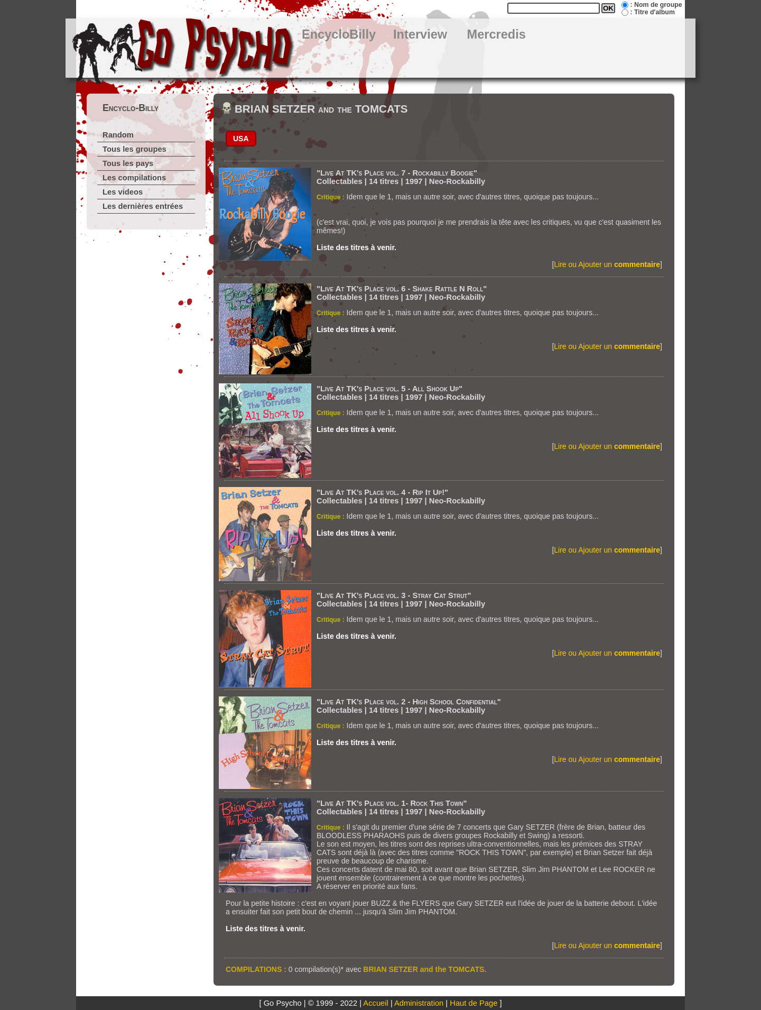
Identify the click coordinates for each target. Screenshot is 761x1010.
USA (241, 138)
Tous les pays (128, 163)
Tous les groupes (134, 149)
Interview (420, 34)
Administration (418, 1003)
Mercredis (496, 34)
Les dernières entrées (143, 206)
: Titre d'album (652, 12)
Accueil (375, 1003)
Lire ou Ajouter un (607, 264)
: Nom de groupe (656, 4)
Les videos (123, 192)
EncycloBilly (339, 34)
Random (118, 135)
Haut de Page (473, 1003)
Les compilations (134, 177)
